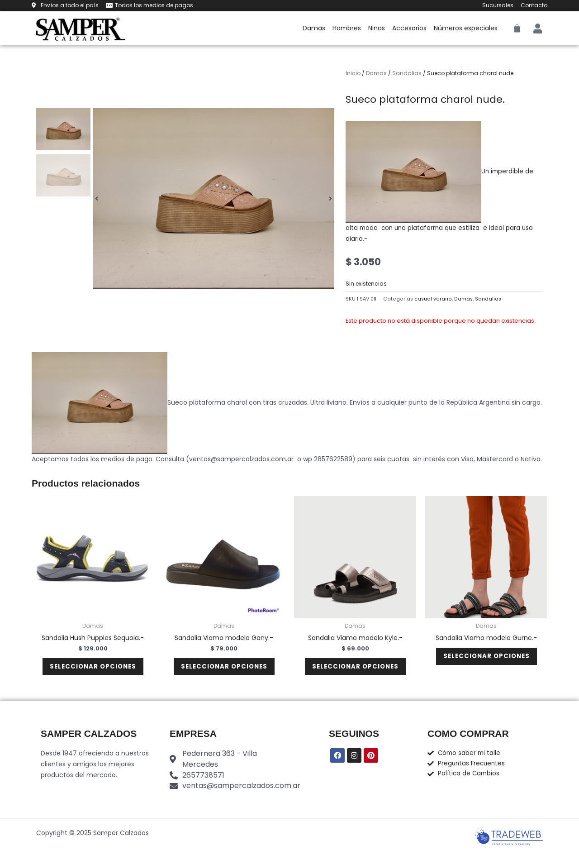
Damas (314, 28)
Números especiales (466, 28)
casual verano (433, 299)
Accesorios (409, 28)
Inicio (353, 73)
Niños (376, 28)
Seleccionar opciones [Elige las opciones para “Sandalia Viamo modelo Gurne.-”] (486, 659)
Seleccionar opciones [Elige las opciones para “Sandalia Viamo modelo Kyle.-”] (355, 669)
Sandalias (407, 73)
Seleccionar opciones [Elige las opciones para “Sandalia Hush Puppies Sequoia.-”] (93, 669)
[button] (96, 199)
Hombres (346, 28)
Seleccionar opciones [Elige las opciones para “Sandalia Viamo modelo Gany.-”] (224, 669)
